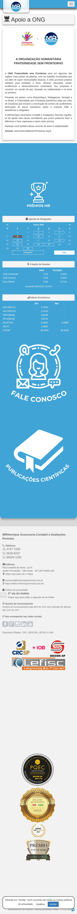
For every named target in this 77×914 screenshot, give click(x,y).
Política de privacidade (16, 590)
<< (7, 225)
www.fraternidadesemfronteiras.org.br (32, 131)
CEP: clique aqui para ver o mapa (28, 570)
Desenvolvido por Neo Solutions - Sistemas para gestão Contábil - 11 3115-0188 (41, 909)
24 (38, 244)
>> (70, 225)
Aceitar (53, 904)
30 (28, 248)
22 (17, 244)
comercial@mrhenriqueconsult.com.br (24, 580)
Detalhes (40, 904)
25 (49, 244)
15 (17, 240)
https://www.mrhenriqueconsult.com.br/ (24, 583)
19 (59, 240)
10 (38, 236)
